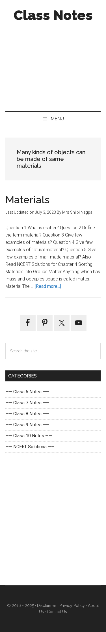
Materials (27, 199)
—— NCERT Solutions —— (30, 446)
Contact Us (56, 611)
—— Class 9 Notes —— (27, 424)
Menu (57, 118)
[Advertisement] (53, 65)
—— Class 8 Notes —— (27, 413)
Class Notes (53, 15)
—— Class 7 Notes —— (27, 402)
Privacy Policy (72, 605)
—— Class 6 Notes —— (27, 391)
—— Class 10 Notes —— (28, 435)
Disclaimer (46, 605)
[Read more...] (48, 286)
